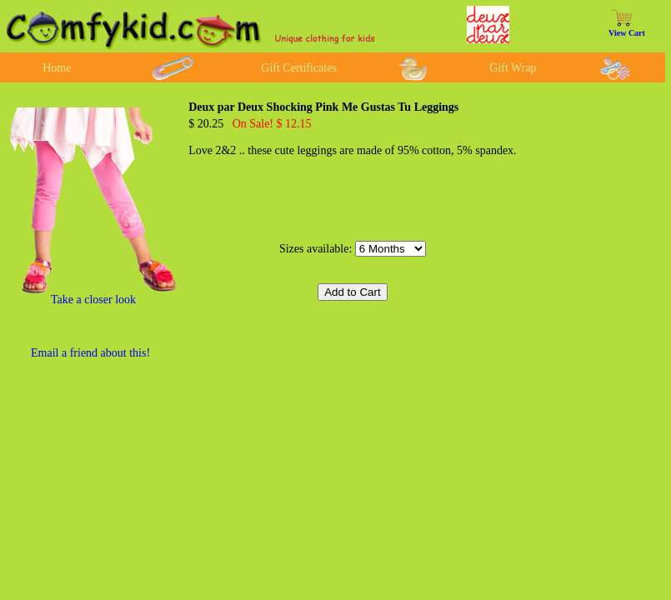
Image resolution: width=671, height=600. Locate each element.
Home (57, 68)
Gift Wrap (512, 68)
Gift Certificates (299, 68)
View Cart (626, 33)
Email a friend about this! (90, 353)
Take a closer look (93, 299)
